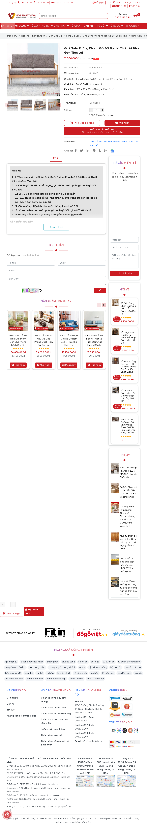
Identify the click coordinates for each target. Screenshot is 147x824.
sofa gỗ (95, 662)
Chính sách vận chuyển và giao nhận (55, 743)
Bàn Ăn (89, 26)
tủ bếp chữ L (63, 673)
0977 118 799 (25, 2)
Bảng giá (100, 2)
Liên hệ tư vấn (124, 273)
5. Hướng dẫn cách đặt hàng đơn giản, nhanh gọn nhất (48, 214)
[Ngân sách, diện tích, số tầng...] (124, 260)
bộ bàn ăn (115, 667)
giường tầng (68, 662)
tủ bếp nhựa (80, 673)
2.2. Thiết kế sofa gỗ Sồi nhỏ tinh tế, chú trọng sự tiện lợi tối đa (58, 198)
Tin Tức (136, 2)
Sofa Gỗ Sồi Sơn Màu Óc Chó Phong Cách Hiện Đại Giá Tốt (43, 340)
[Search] (105, 16)
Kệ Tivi (47, 26)
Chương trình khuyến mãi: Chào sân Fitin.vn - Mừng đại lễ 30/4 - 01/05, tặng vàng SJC (127, 516)
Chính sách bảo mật (52, 735)
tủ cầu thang (76, 679)
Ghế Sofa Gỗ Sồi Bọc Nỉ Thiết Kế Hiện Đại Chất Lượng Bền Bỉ (94, 340)
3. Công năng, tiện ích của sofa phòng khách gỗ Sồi (46, 206)
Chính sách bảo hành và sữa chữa (54, 721)
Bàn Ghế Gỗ (55, 36)
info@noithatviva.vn (62, 2)
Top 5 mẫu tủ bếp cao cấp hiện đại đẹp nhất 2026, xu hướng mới (127, 565)
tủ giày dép (108, 673)
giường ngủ (11, 662)
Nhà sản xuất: (71, 67)
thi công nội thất (14, 679)
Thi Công (132, 26)
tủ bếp (50, 673)
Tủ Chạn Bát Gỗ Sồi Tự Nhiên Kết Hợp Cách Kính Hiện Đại (128, 337)
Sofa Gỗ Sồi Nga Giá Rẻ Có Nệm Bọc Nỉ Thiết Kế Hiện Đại (69, 340)
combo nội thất (35, 679)
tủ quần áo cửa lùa (15, 667)
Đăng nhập (119, 6)
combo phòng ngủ (56, 679)
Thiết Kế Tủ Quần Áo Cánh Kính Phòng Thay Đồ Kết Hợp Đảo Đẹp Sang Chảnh (128, 426)
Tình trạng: (70, 103)
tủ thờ (39, 673)
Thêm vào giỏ (12, 613)
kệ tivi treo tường (98, 667)
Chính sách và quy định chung (53, 700)
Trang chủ (12, 36)
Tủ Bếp (102, 26)
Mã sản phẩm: (72, 73)
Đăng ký (134, 6)
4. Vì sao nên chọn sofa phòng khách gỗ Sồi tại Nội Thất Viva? (53, 210)
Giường (22, 26)
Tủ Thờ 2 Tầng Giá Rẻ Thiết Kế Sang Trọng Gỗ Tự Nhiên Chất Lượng (128, 366)
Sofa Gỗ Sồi (72, 36)
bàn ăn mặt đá (13, 673)
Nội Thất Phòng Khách (33, 36)
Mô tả (56, 158)
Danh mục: (70, 142)
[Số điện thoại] (124, 247)
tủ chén (94, 673)
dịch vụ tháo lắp (95, 679)
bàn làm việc (124, 673)
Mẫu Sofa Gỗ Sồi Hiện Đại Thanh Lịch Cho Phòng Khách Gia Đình (18, 340)
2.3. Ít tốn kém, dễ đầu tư (35, 202)
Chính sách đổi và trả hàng (56, 713)
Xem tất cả (56, 227)
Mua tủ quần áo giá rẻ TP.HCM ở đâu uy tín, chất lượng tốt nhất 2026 (128, 542)
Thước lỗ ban (113, 2)
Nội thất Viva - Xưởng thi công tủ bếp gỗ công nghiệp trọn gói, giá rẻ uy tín (128, 588)
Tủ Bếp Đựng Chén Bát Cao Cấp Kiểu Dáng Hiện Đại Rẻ (128, 308)
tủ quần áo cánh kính (129, 662)
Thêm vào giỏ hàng (82, 123)
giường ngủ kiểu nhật (32, 662)
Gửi (99, 290)
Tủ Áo (35, 26)
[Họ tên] (124, 240)
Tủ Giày (76, 26)
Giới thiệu (126, 2)
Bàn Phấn (61, 26)
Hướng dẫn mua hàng (53, 729)
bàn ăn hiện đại (133, 667)
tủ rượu (138, 673)
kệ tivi (82, 667)
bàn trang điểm (37, 667)
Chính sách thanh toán (53, 707)
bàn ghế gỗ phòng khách (62, 667)
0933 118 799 (41, 2)
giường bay (52, 662)
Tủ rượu (116, 26)
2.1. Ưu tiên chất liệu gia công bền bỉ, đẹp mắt (47, 194)
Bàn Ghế (8, 26)
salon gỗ (83, 662)
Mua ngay (122, 123)
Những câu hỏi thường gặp (21, 716)
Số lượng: (69, 110)
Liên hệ (10, 704)
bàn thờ (29, 673)
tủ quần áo (109, 662)
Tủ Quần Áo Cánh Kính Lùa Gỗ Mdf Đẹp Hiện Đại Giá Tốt (128, 395)
